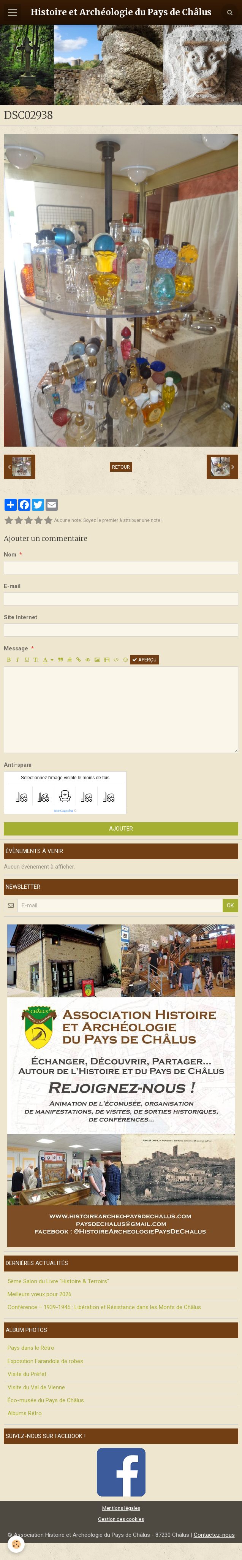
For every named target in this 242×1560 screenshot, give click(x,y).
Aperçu (144, 660)
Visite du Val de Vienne (36, 1387)
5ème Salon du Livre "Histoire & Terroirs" (58, 1281)
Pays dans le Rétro (31, 1347)
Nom (10, 554)
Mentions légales (121, 1508)
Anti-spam (18, 764)
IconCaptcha (63, 811)
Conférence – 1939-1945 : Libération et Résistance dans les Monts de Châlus (104, 1307)
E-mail (12, 586)
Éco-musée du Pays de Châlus (46, 1400)
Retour (121, 467)
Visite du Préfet (27, 1374)
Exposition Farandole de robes (45, 1361)
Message (16, 648)
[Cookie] (16, 1544)
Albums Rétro (25, 1413)
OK (230, 905)
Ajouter (121, 828)
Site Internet (20, 617)
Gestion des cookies (121, 1519)
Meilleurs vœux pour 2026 (39, 1294)
